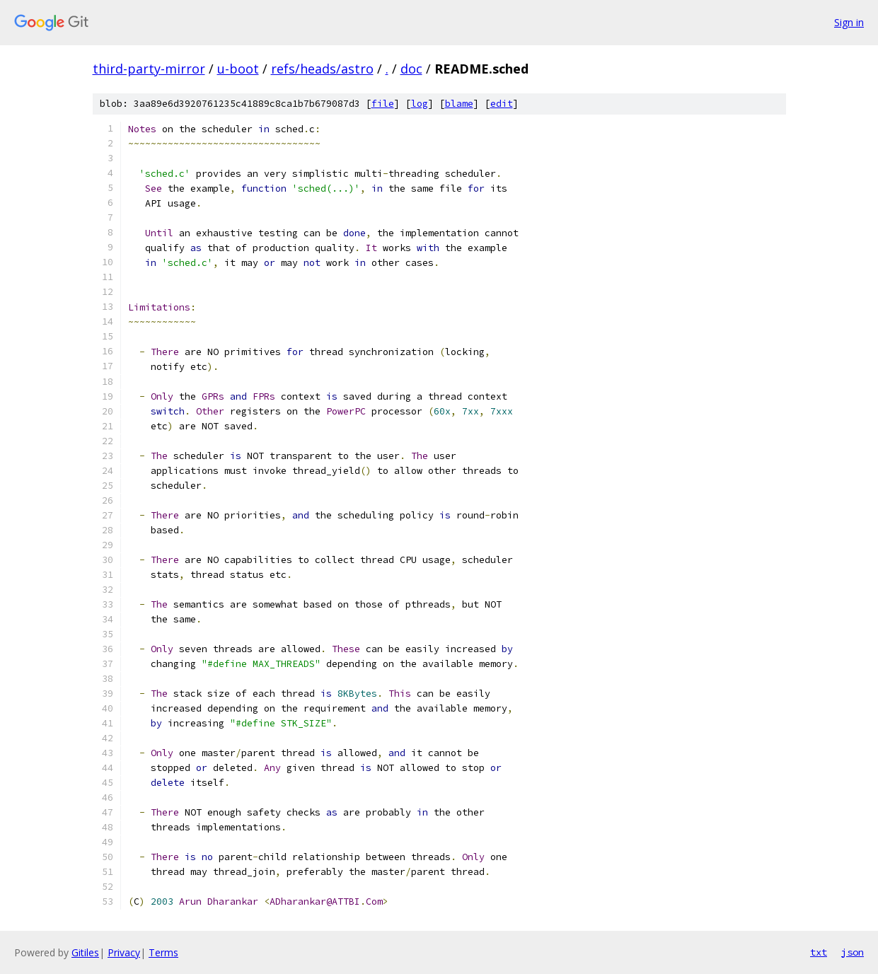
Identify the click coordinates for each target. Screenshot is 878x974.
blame (459, 104)
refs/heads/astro (322, 68)
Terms (163, 952)
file (382, 104)
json (852, 952)
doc (411, 68)
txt (818, 952)
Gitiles (85, 952)
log (419, 104)
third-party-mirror (149, 68)
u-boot (238, 68)
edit (501, 104)
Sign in (849, 22)
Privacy (124, 952)
